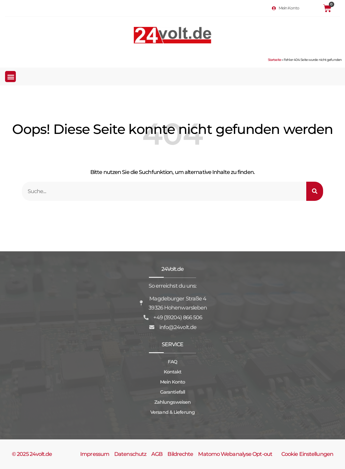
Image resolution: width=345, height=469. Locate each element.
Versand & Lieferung (172, 412)
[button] (10, 76)
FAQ (172, 362)
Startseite (274, 60)
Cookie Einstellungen (307, 454)
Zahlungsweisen (172, 402)
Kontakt (173, 372)
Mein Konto (172, 382)
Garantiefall (172, 392)
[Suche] (314, 191)
